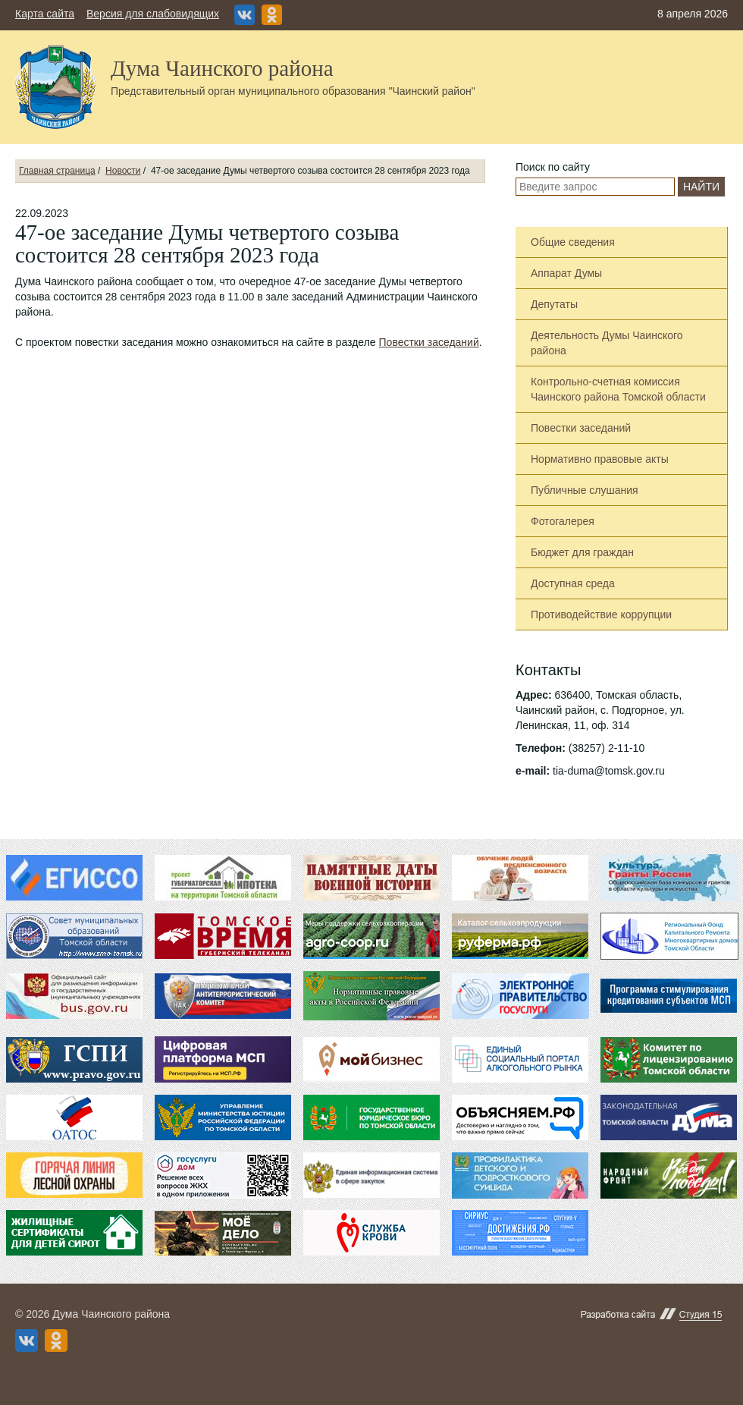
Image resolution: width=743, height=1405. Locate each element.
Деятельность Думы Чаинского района (607, 343)
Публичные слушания (584, 490)
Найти (701, 187)
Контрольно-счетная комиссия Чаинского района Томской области (618, 389)
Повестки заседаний (429, 342)
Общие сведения (573, 242)
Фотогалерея (562, 521)
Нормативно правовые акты (600, 459)
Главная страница (57, 170)
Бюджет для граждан (582, 552)
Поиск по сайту (553, 167)
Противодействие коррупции (601, 614)
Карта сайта (44, 14)
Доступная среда (573, 583)
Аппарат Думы (566, 273)
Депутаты (554, 304)
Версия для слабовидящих (152, 14)
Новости (122, 170)
